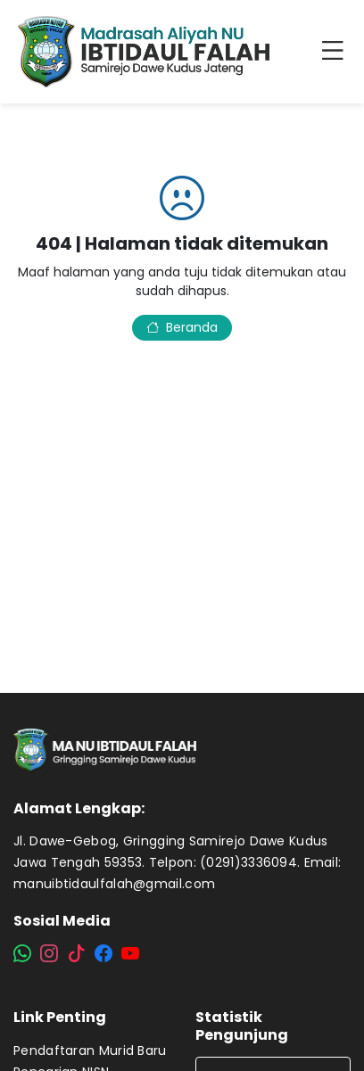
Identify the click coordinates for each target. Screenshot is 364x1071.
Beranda (182, 327)
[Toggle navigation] (336, 51)
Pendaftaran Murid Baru (90, 1050)
